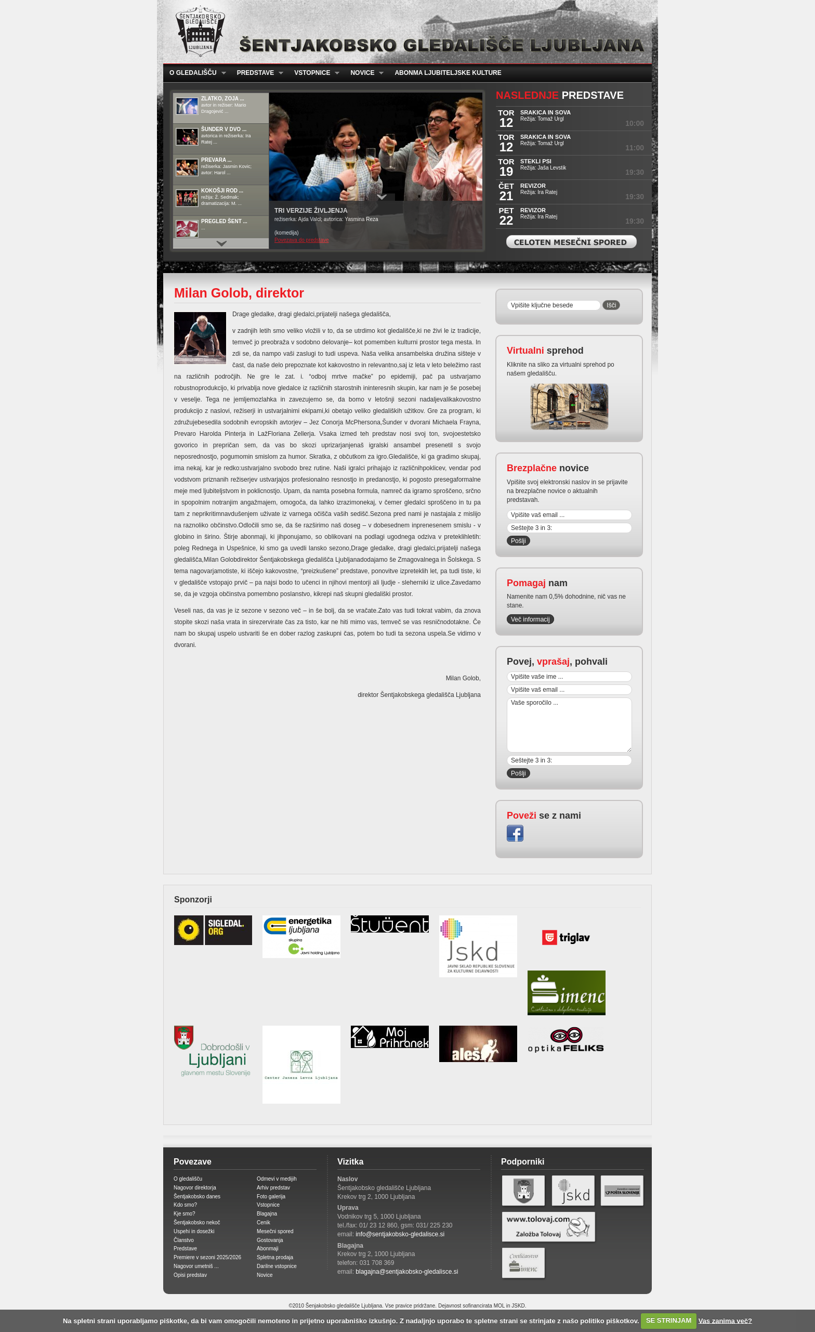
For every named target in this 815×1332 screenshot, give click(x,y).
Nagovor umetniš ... (196, 1266)
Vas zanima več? (725, 1320)
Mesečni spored (275, 1231)
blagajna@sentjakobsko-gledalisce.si (407, 1271)
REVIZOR (533, 186)
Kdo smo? (185, 1205)
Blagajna (267, 1214)
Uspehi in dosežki (194, 1231)
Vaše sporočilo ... (569, 725)
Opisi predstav (190, 1275)
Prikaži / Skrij (382, 197)
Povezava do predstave (301, 240)
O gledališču (194, 73)
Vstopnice (313, 73)
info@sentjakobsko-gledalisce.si (400, 1234)
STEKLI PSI (535, 161)
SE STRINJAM (668, 1320)
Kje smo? (184, 1214)
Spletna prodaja (275, 1257)
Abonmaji (268, 1248)
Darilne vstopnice (277, 1266)
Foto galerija (271, 1196)
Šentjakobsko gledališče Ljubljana (405, 31)
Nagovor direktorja (195, 1188)
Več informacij (530, 619)
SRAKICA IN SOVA (545, 112)
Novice (364, 73)
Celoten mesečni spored (571, 241)
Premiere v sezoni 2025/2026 (207, 1257)
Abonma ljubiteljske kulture (448, 72)
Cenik (263, 1222)
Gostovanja (270, 1240)
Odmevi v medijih (277, 1179)
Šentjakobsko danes (197, 1196)
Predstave (257, 73)
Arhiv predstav (273, 1188)
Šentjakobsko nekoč (197, 1222)
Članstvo (184, 1240)
